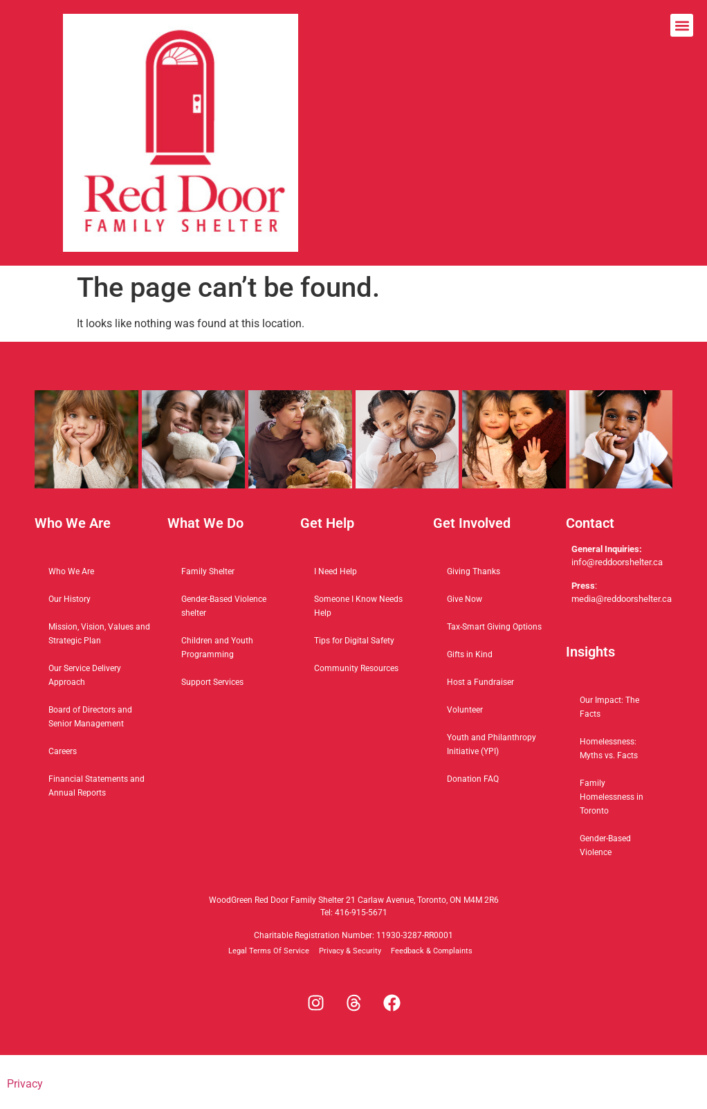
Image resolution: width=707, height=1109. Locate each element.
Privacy (25, 1083)
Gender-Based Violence (605, 845)
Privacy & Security (350, 950)
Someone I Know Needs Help (358, 606)
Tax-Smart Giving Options (494, 627)
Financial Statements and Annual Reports (96, 786)
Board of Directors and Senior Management (90, 716)
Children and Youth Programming (217, 647)
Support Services (212, 682)
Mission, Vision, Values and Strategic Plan (99, 633)
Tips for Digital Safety (354, 640)
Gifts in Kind (470, 654)
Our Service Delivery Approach (84, 675)
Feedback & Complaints (431, 950)
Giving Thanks (473, 571)
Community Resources (356, 668)
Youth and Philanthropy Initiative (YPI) (491, 744)
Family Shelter (208, 571)
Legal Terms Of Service (268, 950)
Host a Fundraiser (480, 682)
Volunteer (465, 710)
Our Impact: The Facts (609, 707)
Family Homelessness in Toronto (611, 797)
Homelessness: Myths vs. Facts (609, 748)
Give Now (464, 599)
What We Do (205, 523)
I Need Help (335, 571)
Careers (62, 751)
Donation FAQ (473, 779)
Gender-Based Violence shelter (223, 606)
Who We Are (71, 571)
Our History (69, 599)
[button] (681, 25)
